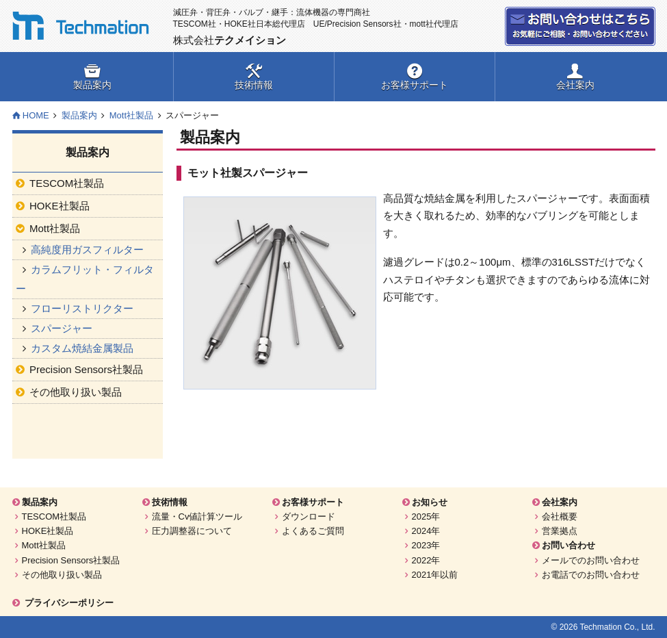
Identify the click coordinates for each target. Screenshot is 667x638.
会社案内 (575, 84)
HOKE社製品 (48, 531)
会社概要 (559, 516)
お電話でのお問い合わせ (591, 575)
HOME (36, 115)
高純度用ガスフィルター (87, 249)
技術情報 (254, 84)
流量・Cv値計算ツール (197, 516)
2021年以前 (435, 575)
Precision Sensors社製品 (71, 560)
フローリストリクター (82, 308)
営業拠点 (559, 531)
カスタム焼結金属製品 (82, 348)
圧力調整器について (192, 531)
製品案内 (92, 84)
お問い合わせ (580, 26)
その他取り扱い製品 (62, 575)
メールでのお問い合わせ (591, 560)
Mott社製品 (131, 115)
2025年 (426, 516)
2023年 (426, 545)
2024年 (426, 531)
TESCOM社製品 (54, 516)
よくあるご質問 (313, 531)
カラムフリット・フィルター (85, 279)
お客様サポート (414, 84)
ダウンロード (308, 516)
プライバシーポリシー (69, 603)
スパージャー (61, 328)
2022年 (426, 560)
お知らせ (429, 502)
